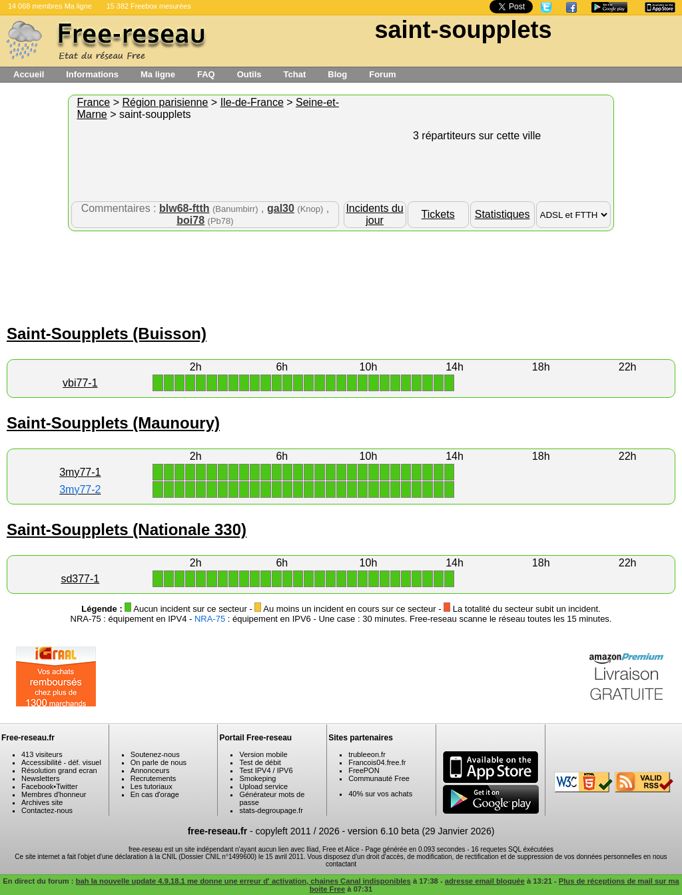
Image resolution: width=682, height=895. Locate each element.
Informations (92, 74)
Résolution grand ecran (59, 770)
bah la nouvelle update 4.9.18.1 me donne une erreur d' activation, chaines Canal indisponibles (243, 881)
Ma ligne (158, 74)
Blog (337, 74)
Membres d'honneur (54, 794)
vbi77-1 (80, 383)
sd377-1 (80, 578)
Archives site (42, 802)
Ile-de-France (252, 102)
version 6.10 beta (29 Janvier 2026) (421, 831)
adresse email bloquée (485, 881)
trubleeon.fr (367, 754)
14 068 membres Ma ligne (50, 6)
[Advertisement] (341, 275)
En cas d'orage (155, 794)
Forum (382, 74)
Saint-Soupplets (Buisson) (106, 334)
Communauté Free (379, 778)
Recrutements (153, 778)
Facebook (37, 786)
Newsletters (40, 778)
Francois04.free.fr (377, 762)
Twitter (66, 786)
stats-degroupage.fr (270, 810)
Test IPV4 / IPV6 (265, 770)
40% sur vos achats (380, 794)
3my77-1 (80, 472)
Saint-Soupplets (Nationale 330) (126, 529)
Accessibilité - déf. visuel (61, 762)
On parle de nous (158, 762)
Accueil (28, 74)
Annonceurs (150, 770)
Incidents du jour (374, 214)
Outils (249, 74)
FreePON (363, 770)
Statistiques (502, 214)
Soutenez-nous (155, 754)
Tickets (438, 214)
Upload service (263, 786)
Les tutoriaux (151, 786)
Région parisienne (165, 102)
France (93, 102)
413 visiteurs (42, 754)
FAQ (206, 74)
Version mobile (263, 754)
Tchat (295, 74)
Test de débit (259, 762)
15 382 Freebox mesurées (149, 6)
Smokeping (257, 778)
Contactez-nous (47, 810)
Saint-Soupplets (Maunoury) (113, 423)
